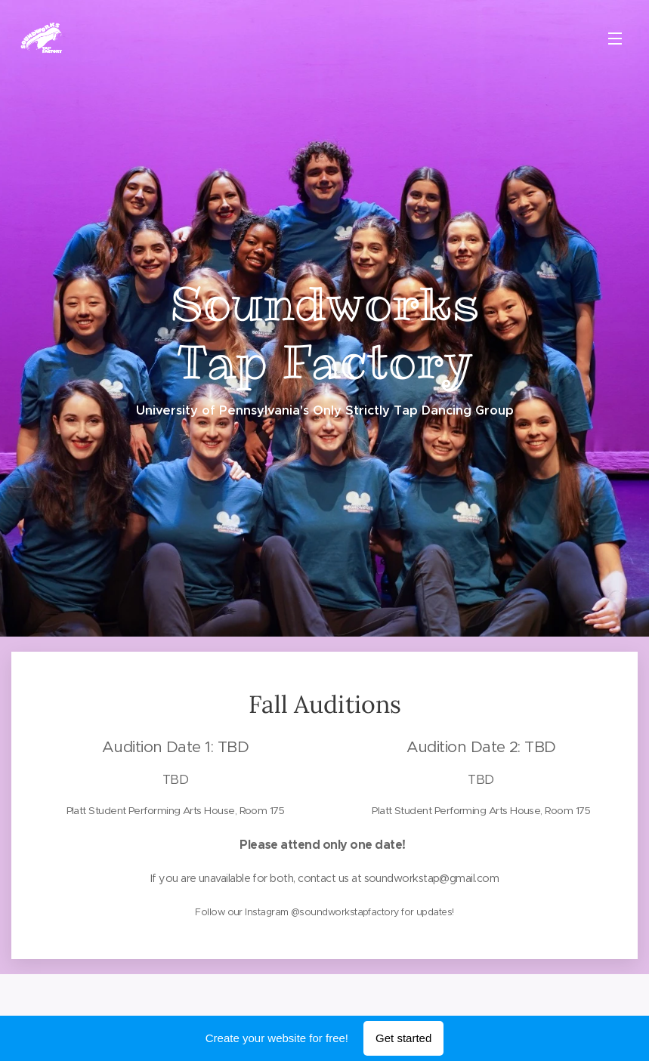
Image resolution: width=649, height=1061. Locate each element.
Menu (615, 38)
